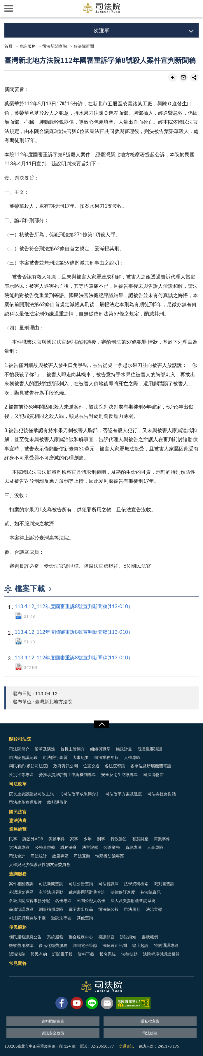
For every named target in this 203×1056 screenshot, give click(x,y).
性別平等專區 (21, 774)
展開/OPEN (101, 724)
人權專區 (132, 757)
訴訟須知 (128, 936)
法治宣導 (154, 909)
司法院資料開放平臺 (27, 917)
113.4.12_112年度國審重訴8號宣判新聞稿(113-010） (74, 606)
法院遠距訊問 (114, 945)
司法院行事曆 (55, 757)
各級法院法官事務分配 (29, 900)
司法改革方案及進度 (123, 793)
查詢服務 (27, 46)
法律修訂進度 (123, 892)
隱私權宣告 (150, 1021)
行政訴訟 (119, 838)
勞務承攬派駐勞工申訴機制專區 (67, 774)
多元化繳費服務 (53, 945)
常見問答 (18, 963)
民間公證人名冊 (91, 900)
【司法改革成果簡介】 (79, 793)
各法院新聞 (84, 46)
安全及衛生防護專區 (119, 774)
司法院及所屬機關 (26, 8)
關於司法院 (20, 738)
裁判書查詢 (164, 883)
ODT (18, 615)
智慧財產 (140, 838)
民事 (13, 838)
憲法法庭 (18, 820)
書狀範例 (150, 936)
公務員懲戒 (45, 847)
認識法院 (17, 954)
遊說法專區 (61, 917)
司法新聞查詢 (54, 46)
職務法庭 (68, 847)
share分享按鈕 (194, 77)
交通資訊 (126, 1046)
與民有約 (39, 954)
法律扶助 (129, 954)
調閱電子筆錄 (85, 945)
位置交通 (91, 765)
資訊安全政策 (52, 1033)
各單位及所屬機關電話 (150, 765)
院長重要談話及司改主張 (31, 793)
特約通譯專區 (166, 945)
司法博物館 (153, 774)
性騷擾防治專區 (109, 855)
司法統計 (39, 855)
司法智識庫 (108, 883)
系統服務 (55, 936)
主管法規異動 (51, 892)
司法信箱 (150, 1033)
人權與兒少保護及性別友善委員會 (39, 864)
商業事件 (162, 838)
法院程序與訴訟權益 (161, 954)
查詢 (194, 8)
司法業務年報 (106, 757)
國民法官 (18, 811)
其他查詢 (85, 917)
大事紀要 (81, 757)
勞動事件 (56, 838)
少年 (87, 838)
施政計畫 (124, 748)
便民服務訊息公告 (25, 936)
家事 (74, 838)
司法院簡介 (19, 748)
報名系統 (107, 954)
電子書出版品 (81, 909)
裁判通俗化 (57, 802)
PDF (18, 666)
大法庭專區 (19, 847)
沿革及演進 (45, 748)
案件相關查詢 (21, 883)
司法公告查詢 (81, 883)
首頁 (8, 46)
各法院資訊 (115, 765)
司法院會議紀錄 (23, 757)
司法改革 (18, 783)
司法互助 (82, 855)
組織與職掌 (100, 748)
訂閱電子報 (62, 954)
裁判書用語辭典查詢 (87, 892)
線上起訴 (140, 945)
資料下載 (86, 954)
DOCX (18, 641)
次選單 (101, 30)
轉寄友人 (183, 77)
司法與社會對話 (161, 793)
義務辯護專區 (21, 909)
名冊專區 (63, 900)
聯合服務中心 (81, 936)
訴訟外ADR (32, 838)
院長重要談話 (150, 748)
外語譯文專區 (21, 892)
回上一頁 (172, 77)
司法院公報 (108, 909)
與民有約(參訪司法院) (28, 765)
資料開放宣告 (52, 1021)
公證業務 (112, 847)
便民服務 (18, 927)
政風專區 (60, 855)
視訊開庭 (106, 936)
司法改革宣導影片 (25, 802)
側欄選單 (8, 8)
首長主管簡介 (72, 748)
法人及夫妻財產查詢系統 (133, 900)
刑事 (101, 838)
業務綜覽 (18, 829)
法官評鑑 (90, 847)
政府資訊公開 (65, 765)
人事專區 (155, 847)
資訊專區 (133, 847)
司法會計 (17, 855)
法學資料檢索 (136, 883)
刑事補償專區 (51, 909)
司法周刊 (132, 909)
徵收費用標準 (21, 945)
